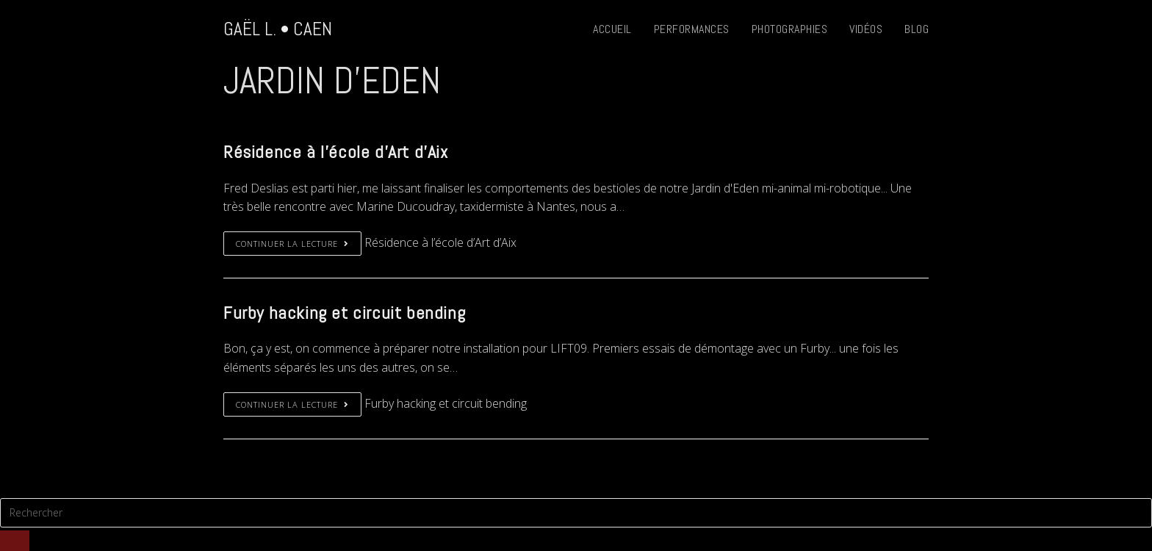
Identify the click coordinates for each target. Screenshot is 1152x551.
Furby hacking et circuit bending (344, 312)
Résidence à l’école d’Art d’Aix (335, 151)
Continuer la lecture (292, 243)
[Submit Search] (14, 540)
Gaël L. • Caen (277, 29)
